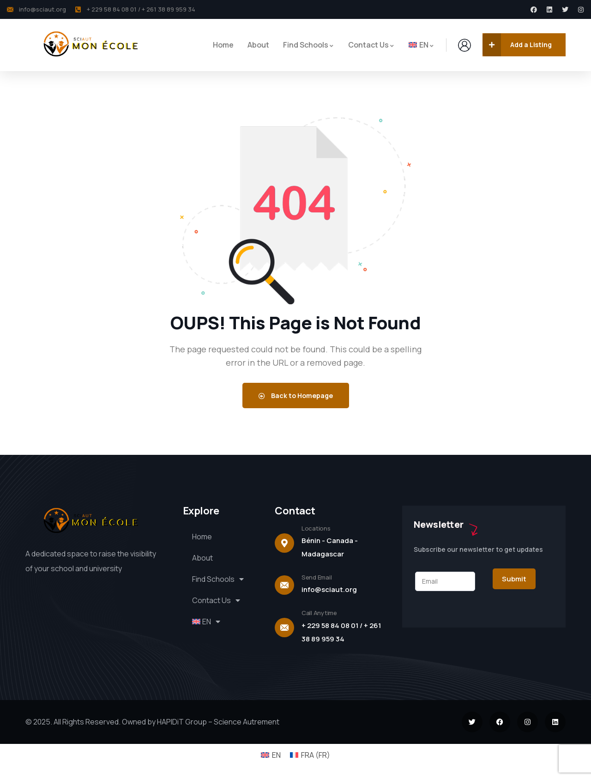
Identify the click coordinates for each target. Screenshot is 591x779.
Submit (514, 579)
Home (202, 536)
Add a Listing (517, 44)
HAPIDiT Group (181, 722)
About (202, 558)
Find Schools (218, 579)
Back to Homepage (296, 395)
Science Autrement (246, 722)
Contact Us (216, 600)
